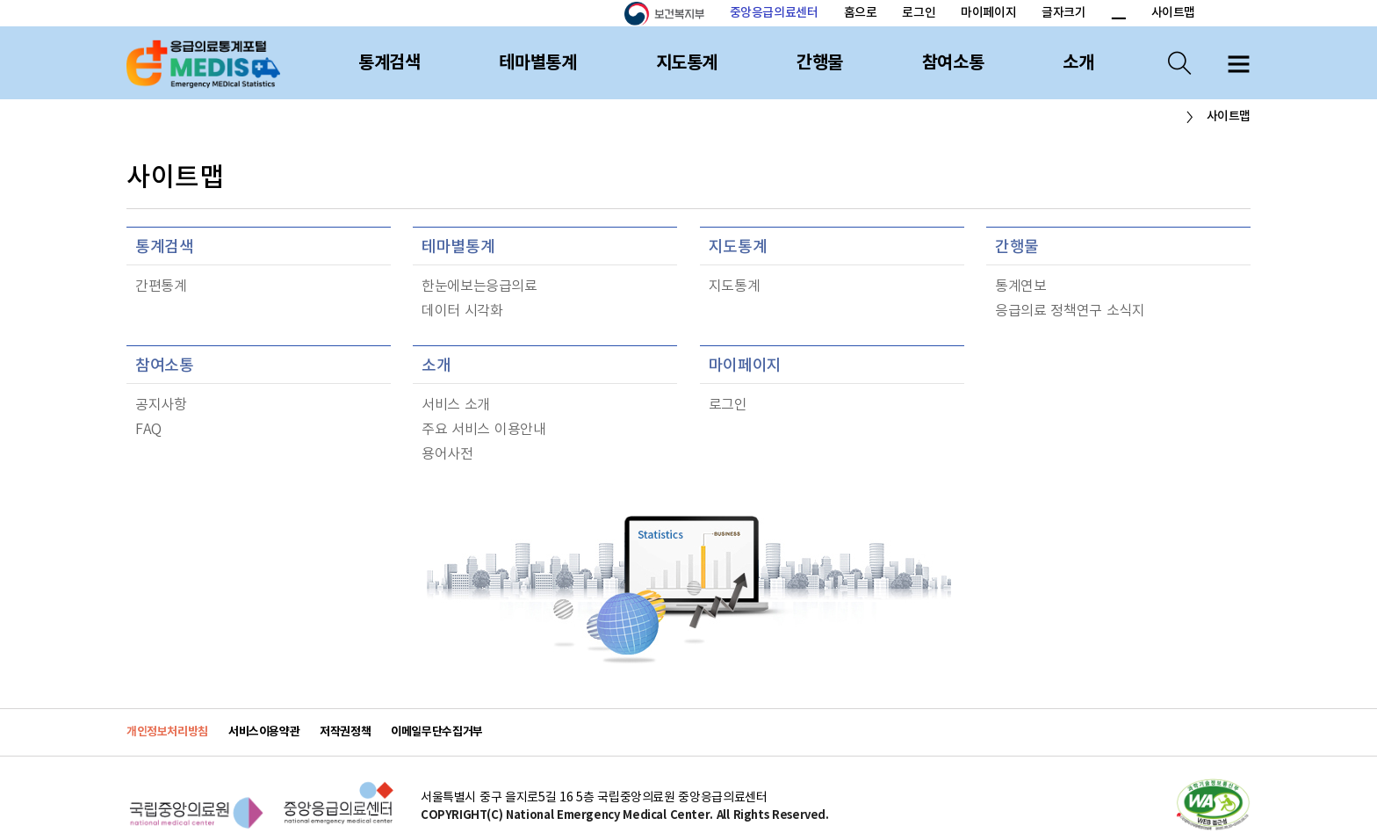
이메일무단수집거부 (437, 732)
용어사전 (447, 454)
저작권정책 (345, 732)
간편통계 (160, 286)
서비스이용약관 (263, 732)
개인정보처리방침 (167, 732)
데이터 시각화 (462, 311)
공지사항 (160, 405)
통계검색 (389, 63)
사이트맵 (1173, 12)
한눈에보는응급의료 (479, 286)
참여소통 (953, 63)
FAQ (148, 430)
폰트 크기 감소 (1118, 14)
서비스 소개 (456, 405)
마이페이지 (988, 12)
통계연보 (1020, 286)
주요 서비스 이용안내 (483, 430)
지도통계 (686, 63)
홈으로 (860, 12)
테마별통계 (537, 63)
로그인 (918, 12)
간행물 (820, 63)
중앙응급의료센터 (774, 12)
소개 (1078, 63)
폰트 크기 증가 (1097, 14)
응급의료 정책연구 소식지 (1070, 311)
